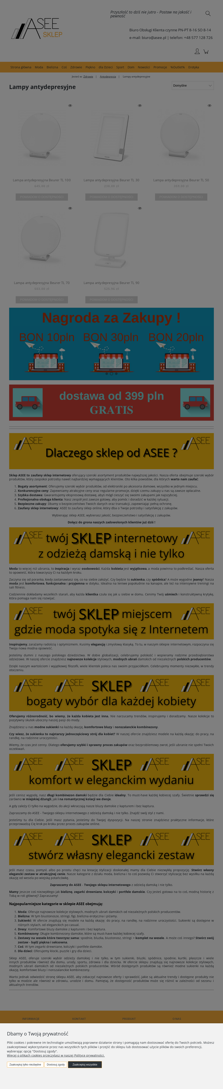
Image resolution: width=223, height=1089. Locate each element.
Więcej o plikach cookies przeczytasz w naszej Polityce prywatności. (56, 1055)
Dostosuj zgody (56, 1064)
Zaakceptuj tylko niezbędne (25, 1064)
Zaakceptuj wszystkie (85, 1064)
